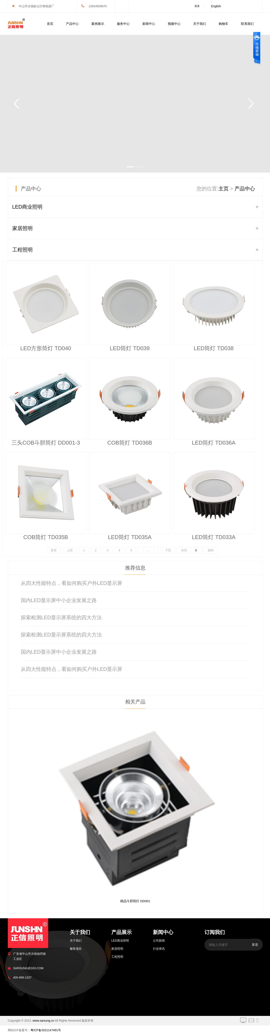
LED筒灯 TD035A (129, 537)
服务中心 (123, 23)
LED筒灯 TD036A (213, 443)
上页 (70, 550)
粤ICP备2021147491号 (46, 1030)
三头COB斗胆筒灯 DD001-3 (45, 443)
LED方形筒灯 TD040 (45, 348)
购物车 (223, 23)
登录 (197, 6)
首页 (50, 23)
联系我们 (247, 23)
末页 (184, 550)
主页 (223, 188)
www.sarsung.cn (43, 1020)
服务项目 (76, 948)
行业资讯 (159, 948)
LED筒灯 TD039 (130, 348)
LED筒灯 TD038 (214, 348)
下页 (168, 550)
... (148, 550)
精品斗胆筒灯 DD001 (135, 901)
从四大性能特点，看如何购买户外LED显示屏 (71, 583)
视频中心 (174, 23)
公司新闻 (159, 940)
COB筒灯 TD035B (45, 537)
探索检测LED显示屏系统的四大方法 (61, 617)
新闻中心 (148, 23)
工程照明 (22, 250)
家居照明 (22, 228)
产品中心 (72, 23)
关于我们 (199, 23)
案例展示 (97, 23)
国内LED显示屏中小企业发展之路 (59, 600)
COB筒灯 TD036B (129, 443)
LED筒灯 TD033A (213, 537)
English (216, 6)
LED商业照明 (27, 207)
